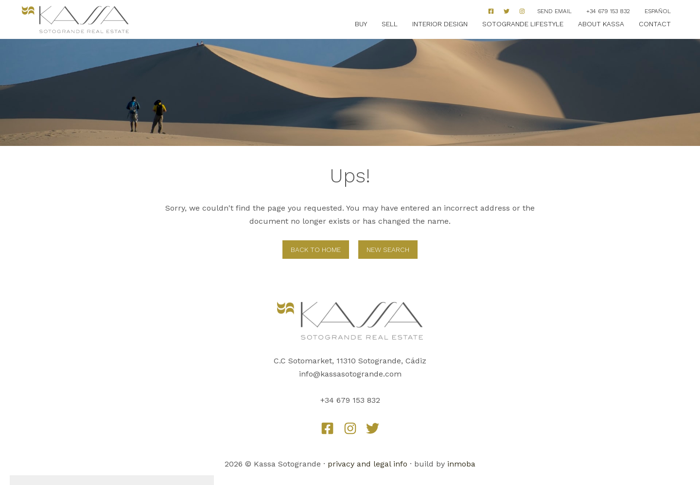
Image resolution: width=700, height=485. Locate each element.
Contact (655, 24)
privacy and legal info (367, 463)
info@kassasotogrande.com (350, 373)
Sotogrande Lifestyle (522, 24)
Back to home (316, 249)
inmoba (461, 463)
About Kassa (601, 24)
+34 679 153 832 (608, 11)
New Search (388, 249)
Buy (361, 24)
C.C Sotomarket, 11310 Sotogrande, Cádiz (350, 360)
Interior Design (440, 24)
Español (658, 11)
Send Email (554, 11)
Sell (390, 24)
